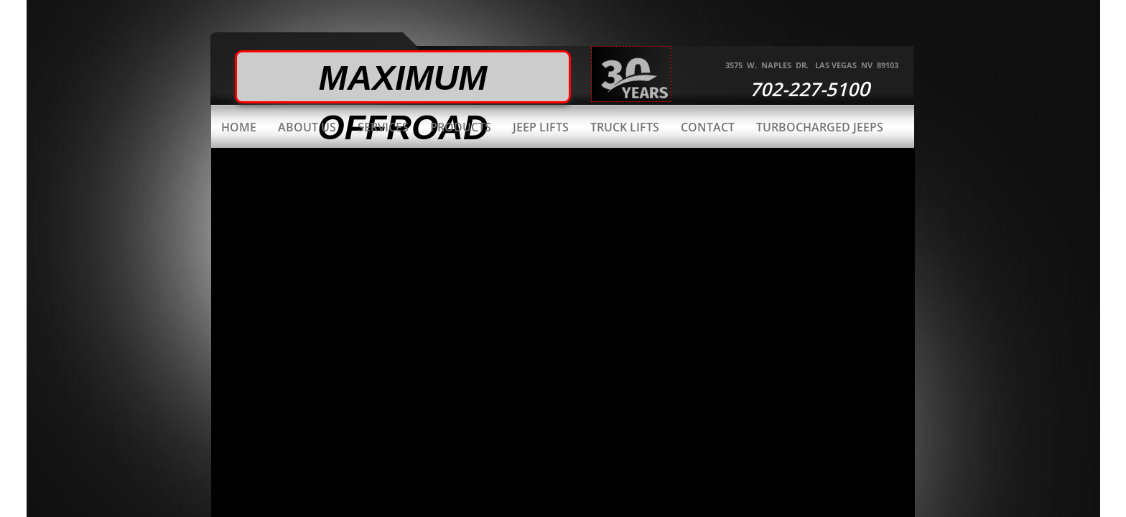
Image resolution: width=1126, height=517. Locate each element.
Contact (708, 127)
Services (383, 127)
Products (460, 127)
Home (238, 127)
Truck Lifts (624, 127)
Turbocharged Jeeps (819, 127)
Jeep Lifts (541, 127)
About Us (307, 127)
